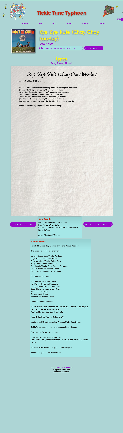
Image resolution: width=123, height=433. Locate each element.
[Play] (42, 48)
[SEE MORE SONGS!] (23, 224)
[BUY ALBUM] (93, 48)
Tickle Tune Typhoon (61, 13)
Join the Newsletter (61, 372)
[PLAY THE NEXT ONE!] (98, 224)
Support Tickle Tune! (61, 370)
